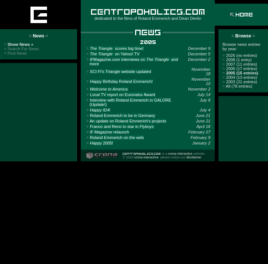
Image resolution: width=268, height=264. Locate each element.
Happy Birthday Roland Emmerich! (121, 81)
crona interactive (180, 153)
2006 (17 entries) (239, 68)
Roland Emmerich (154, 18)
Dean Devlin (190, 18)
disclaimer (193, 157)
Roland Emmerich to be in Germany (122, 115)
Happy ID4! (100, 110)
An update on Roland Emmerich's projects (128, 121)
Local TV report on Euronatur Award (122, 94)
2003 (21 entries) (239, 82)
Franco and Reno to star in (122, 126)
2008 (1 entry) (236, 60)
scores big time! (117, 48)
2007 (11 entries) (239, 64)
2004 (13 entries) (239, 77)
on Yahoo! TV (115, 54)
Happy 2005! (101, 143)
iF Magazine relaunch (109, 132)
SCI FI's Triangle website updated (120, 71)
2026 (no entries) (239, 55)
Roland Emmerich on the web (117, 137)
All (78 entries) (237, 86)
